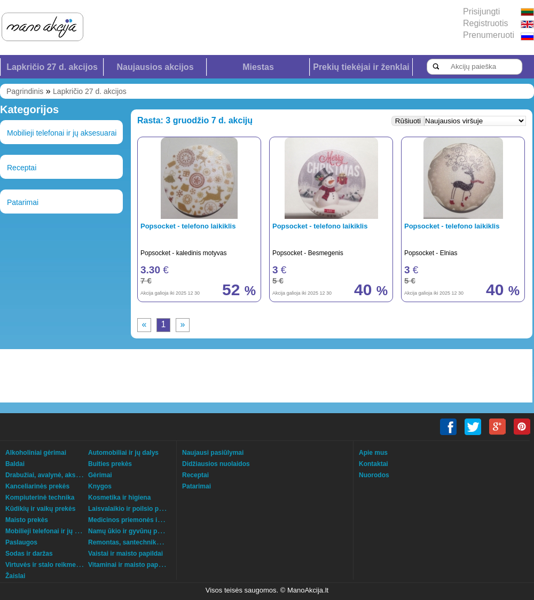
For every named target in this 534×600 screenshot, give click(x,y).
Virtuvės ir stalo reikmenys (46, 565)
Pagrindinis (24, 91)
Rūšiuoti (408, 121)
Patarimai (22, 202)
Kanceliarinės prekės (37, 486)
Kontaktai (373, 464)
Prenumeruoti (488, 35)
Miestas (258, 67)
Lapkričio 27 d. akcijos (52, 67)
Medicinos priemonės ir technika (137, 520)
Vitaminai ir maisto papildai (129, 565)
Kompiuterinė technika (39, 497)
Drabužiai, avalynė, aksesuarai (51, 475)
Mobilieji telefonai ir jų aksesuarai (61, 133)
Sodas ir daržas (29, 553)
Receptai (21, 167)
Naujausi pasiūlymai (213, 452)
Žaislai (15, 576)
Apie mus (373, 452)
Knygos (100, 486)
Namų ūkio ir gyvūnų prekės (131, 531)
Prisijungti (481, 11)
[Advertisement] (136, 376)
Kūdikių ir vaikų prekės (40, 508)
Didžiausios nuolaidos (216, 464)
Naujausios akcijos (154, 67)
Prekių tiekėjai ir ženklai (361, 67)
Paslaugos (21, 542)
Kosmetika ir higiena (119, 497)
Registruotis (485, 23)
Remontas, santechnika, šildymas (139, 542)
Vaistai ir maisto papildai (125, 553)
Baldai (15, 464)
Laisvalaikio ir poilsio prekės (131, 508)
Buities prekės (110, 464)
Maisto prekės (26, 520)
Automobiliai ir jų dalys (123, 452)
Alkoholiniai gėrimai (35, 452)
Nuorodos (374, 475)
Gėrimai (100, 475)
